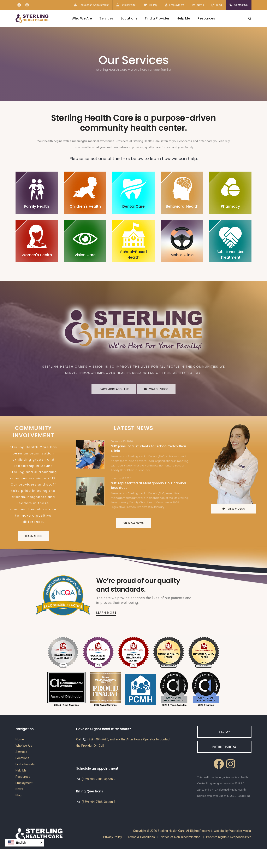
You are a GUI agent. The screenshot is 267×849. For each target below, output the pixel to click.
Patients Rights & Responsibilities (228, 837)
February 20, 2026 (122, 441)
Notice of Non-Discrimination (180, 837)
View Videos (233, 509)
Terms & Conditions (141, 837)
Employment (176, 4)
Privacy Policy (112, 837)
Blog (219, 4)
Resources (206, 18)
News (200, 4)
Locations (129, 18)
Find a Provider (157, 18)
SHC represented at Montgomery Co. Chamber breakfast (148, 485)
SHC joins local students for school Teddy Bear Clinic (148, 448)
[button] (24, 842)
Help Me (183, 18)
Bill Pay (153, 4)
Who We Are (82, 18)
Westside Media (240, 831)
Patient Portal (128, 4)
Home (20, 739)
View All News (133, 523)
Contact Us (241, 4)
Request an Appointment (94, 4)
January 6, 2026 (121, 478)
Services (106, 18)
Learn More (33, 536)
